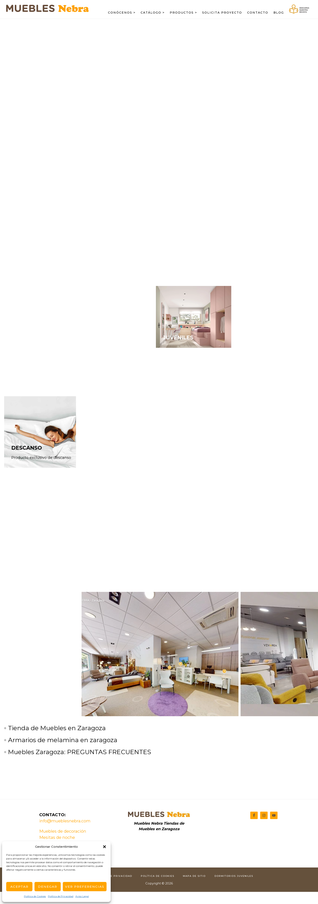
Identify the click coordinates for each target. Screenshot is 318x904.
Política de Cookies (35, 896)
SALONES (24, 379)
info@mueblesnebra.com (64, 820)
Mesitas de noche (57, 837)
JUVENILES (178, 337)
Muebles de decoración (62, 831)
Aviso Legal (82, 896)
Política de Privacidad (60, 896)
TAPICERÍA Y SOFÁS (189, 448)
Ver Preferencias (84, 887)
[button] (104, 847)
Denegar (47, 887)
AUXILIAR (259, 337)
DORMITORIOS (110, 406)
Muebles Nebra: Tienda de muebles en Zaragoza (47, 11)
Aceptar (19, 887)
